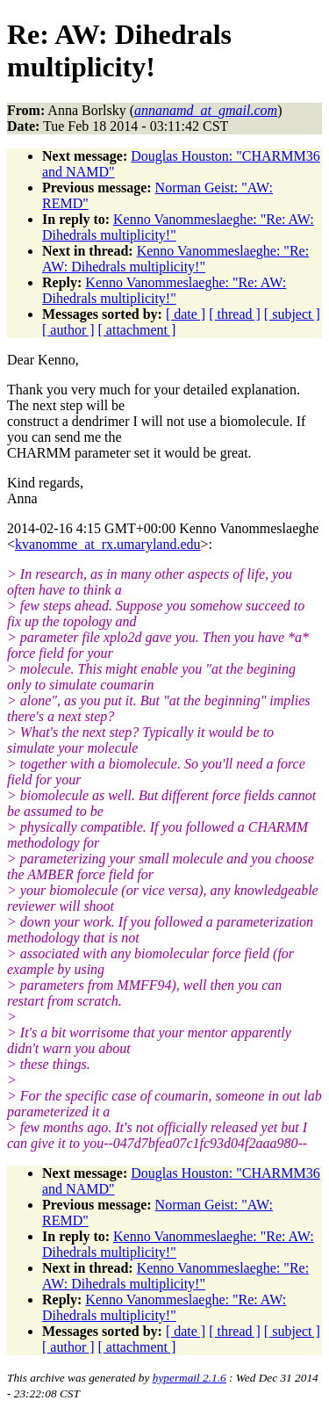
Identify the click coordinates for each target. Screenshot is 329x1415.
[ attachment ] (137, 329)
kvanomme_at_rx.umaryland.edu (108, 544)
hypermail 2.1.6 (189, 1377)
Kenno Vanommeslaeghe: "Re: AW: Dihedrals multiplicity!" (175, 258)
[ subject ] (292, 314)
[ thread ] (235, 314)
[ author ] (68, 329)
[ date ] (185, 314)
